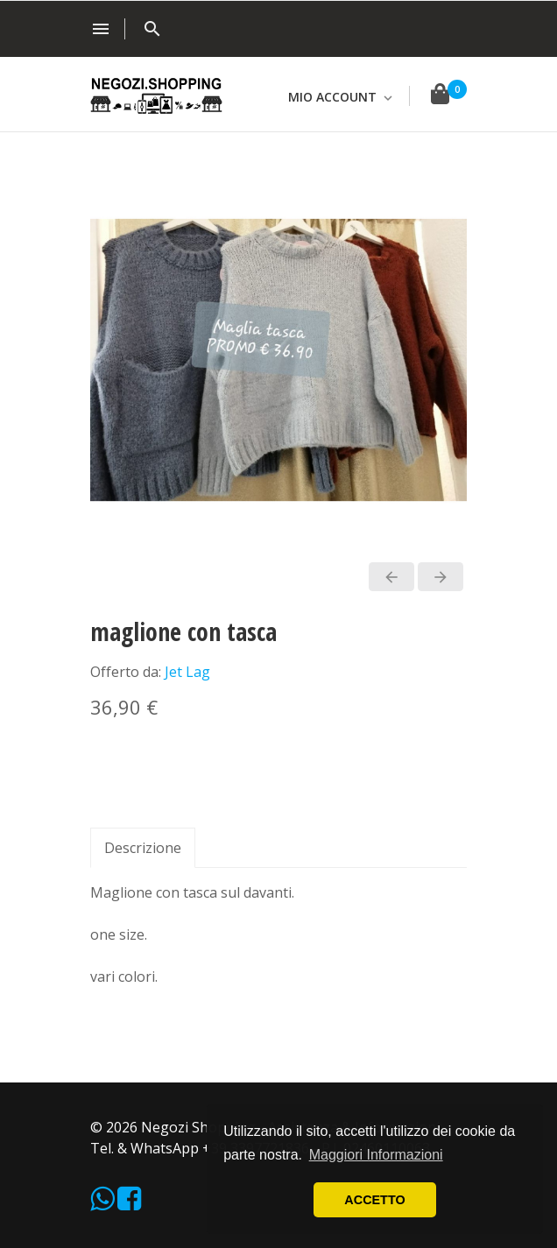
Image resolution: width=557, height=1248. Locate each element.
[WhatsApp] (103, 1203)
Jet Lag (187, 671)
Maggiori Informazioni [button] (376, 1154)
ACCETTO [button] (374, 1200)
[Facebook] (129, 1203)
